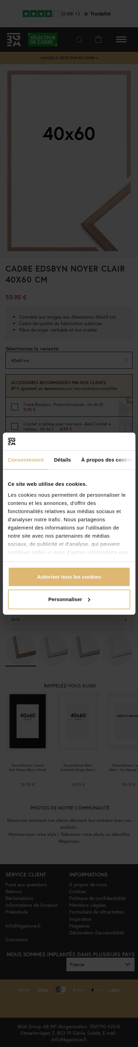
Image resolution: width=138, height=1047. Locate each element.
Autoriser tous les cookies (69, 577)
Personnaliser (69, 599)
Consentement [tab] (26, 460)
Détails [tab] (62, 460)
